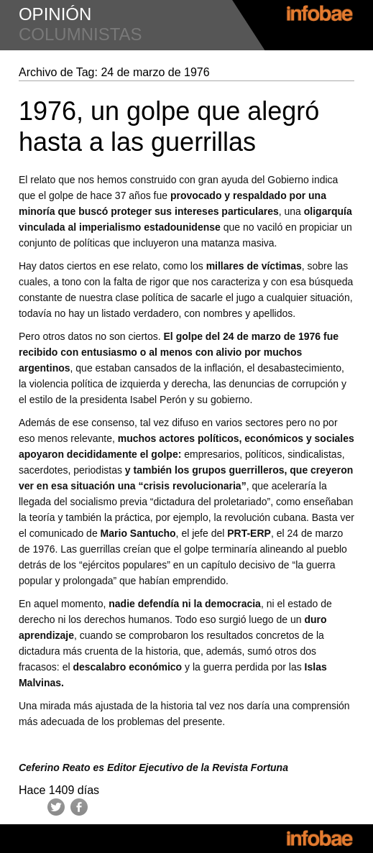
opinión (55, 14)
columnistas (80, 34)
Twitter (56, 807)
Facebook (79, 807)
